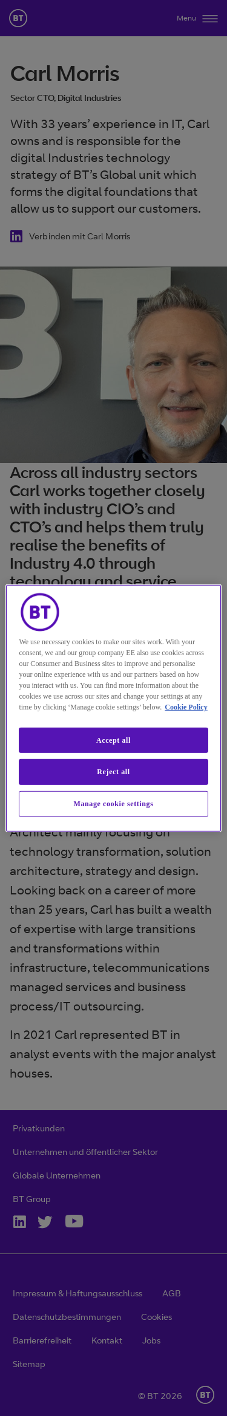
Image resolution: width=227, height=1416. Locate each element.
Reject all (113, 772)
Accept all (113, 739)
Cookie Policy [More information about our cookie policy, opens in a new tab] (186, 706)
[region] (113, 708)
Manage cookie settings (114, 804)
